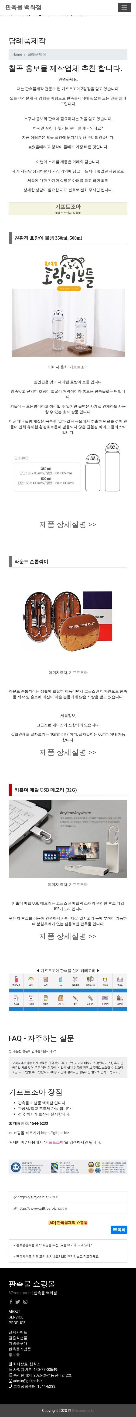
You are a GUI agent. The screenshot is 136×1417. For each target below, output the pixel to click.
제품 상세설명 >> (68, 524)
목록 (119, 1229)
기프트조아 (78, 367)
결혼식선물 (18, 1338)
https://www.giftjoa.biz (37, 1208)
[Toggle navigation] (124, 7)
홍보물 (14, 1354)
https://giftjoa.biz (55, 1133)
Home (17, 54)
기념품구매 (18, 1343)
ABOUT (14, 1311)
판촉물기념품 (20, 1349)
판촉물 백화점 (23, 7)
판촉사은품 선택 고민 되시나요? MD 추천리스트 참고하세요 (57, 1256)
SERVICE (16, 1317)
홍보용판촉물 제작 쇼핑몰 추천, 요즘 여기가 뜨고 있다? (54, 1244)
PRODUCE (17, 1323)
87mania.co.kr (20, 1293)
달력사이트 (18, 1332)
